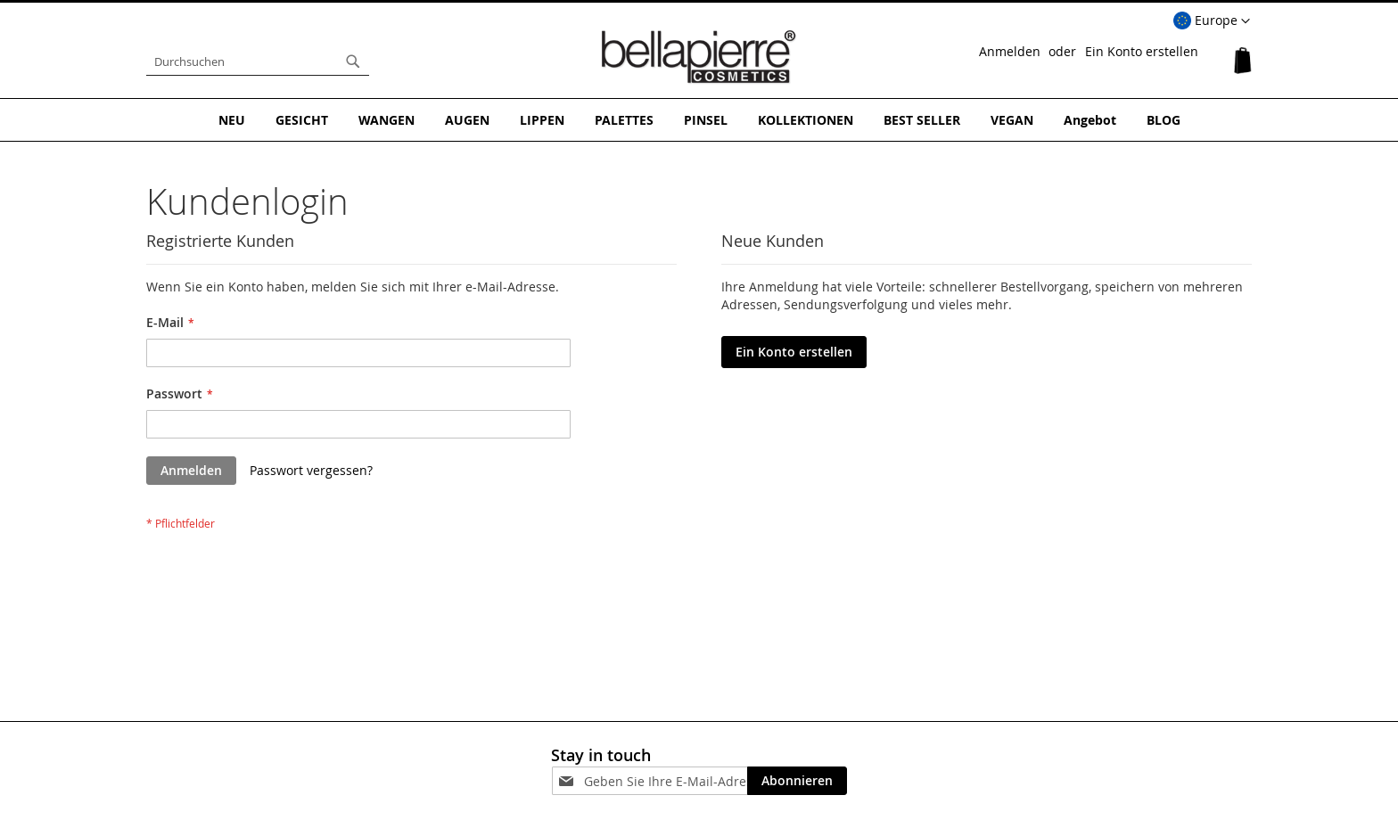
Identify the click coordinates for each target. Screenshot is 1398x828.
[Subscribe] (797, 781)
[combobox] (257, 61)
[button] (1211, 21)
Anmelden (1009, 51)
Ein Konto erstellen (1141, 51)
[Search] (353, 61)
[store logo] (699, 57)
